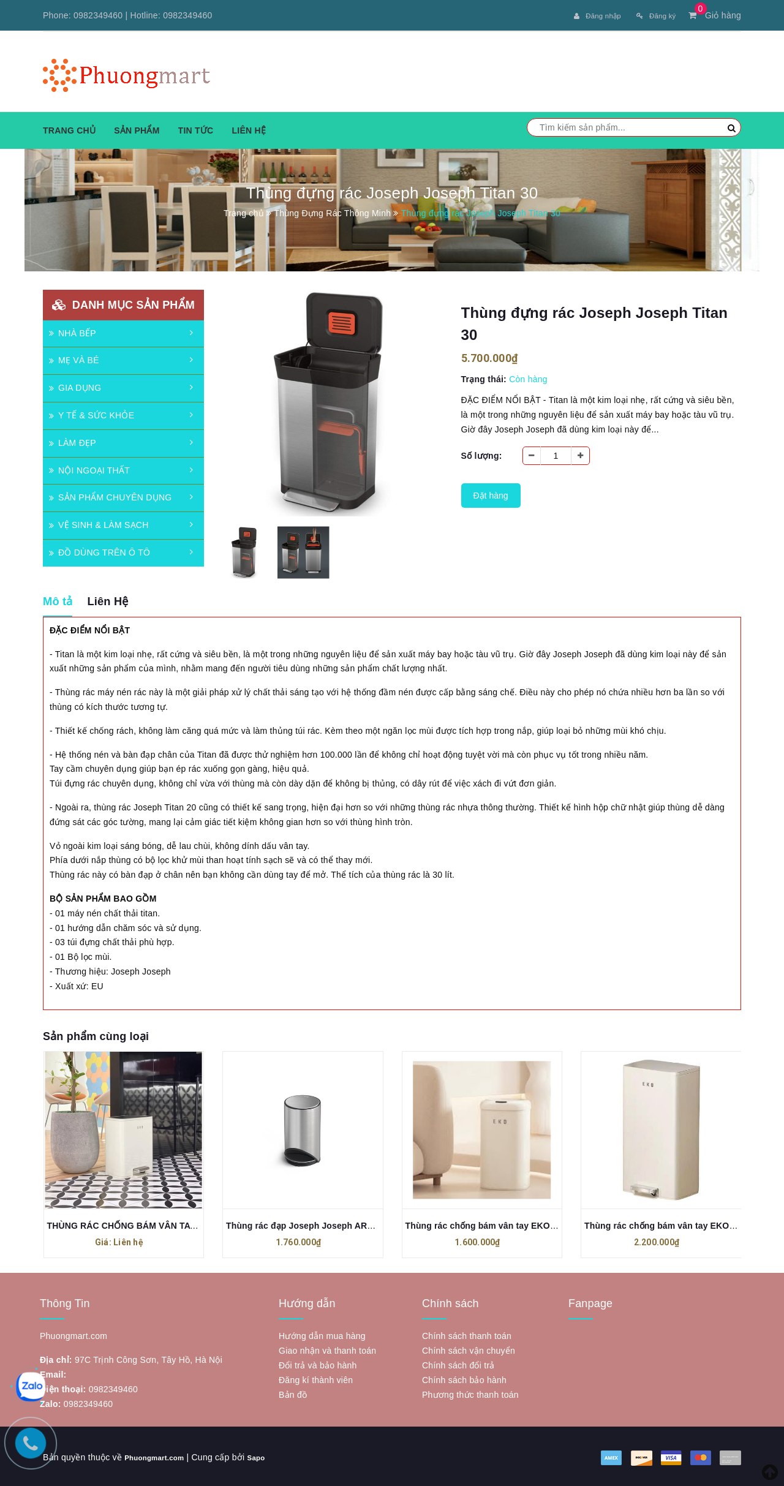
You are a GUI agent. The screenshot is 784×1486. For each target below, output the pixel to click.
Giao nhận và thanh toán (327, 1349)
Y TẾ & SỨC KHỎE (91, 413)
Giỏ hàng (714, 15)
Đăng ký (652, 15)
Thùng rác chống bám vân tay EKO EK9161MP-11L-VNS (520, 1223)
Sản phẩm (136, 128)
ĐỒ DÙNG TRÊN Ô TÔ (99, 550)
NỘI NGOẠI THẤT (89, 468)
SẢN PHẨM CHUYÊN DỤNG (110, 495)
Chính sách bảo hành (464, 1378)
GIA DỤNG (75, 386)
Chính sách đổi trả (458, 1363)
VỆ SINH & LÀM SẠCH (99, 523)
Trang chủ (69, 128)
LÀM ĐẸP (72, 440)
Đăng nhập (585, 15)
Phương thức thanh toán (470, 1393)
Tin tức (196, 128)
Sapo (271, 1455)
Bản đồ (293, 1393)
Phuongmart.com (160, 1455)
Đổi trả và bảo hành (318, 1363)
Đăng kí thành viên (316, 1378)
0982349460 (98, 15)
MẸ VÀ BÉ (74, 358)
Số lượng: (481, 453)
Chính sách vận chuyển (468, 1349)
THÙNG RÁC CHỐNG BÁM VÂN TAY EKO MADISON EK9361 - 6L (179, 1223)
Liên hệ (249, 128)
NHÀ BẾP (72, 331)
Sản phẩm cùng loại (96, 1034)
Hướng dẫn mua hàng (322, 1334)
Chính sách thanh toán (466, 1334)
